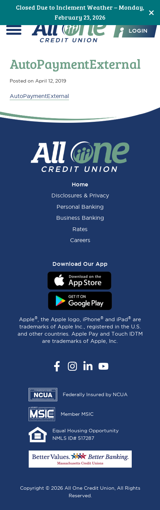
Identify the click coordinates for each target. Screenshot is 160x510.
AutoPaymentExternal (39, 96)
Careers (80, 240)
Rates (80, 229)
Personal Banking (80, 207)
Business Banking (80, 218)
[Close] (151, 12)
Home (80, 184)
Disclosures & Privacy (80, 195)
